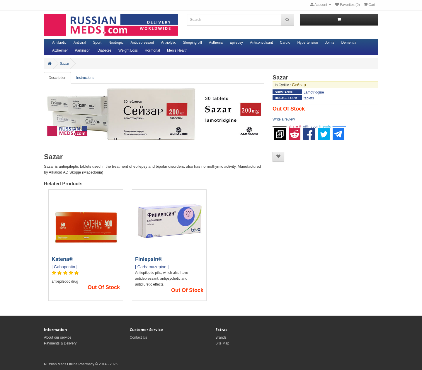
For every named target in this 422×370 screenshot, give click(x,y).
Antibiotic (59, 42)
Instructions (85, 78)
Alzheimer (60, 50)
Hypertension (307, 42)
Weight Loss (128, 50)
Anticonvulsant (261, 42)
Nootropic (115, 42)
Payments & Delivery (60, 343)
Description (57, 78)
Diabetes (104, 50)
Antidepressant (142, 42)
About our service (57, 337)
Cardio (285, 42)
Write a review (284, 119)
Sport (97, 42)
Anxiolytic (168, 42)
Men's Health (177, 50)
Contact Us (138, 337)
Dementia (348, 42)
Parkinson (82, 50)
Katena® (62, 259)
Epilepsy (236, 42)
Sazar (64, 64)
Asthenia (216, 42)
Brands (221, 337)
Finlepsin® (148, 259)
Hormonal (152, 50)
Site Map (222, 343)
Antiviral (80, 42)
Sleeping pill (192, 42)
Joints (329, 42)
